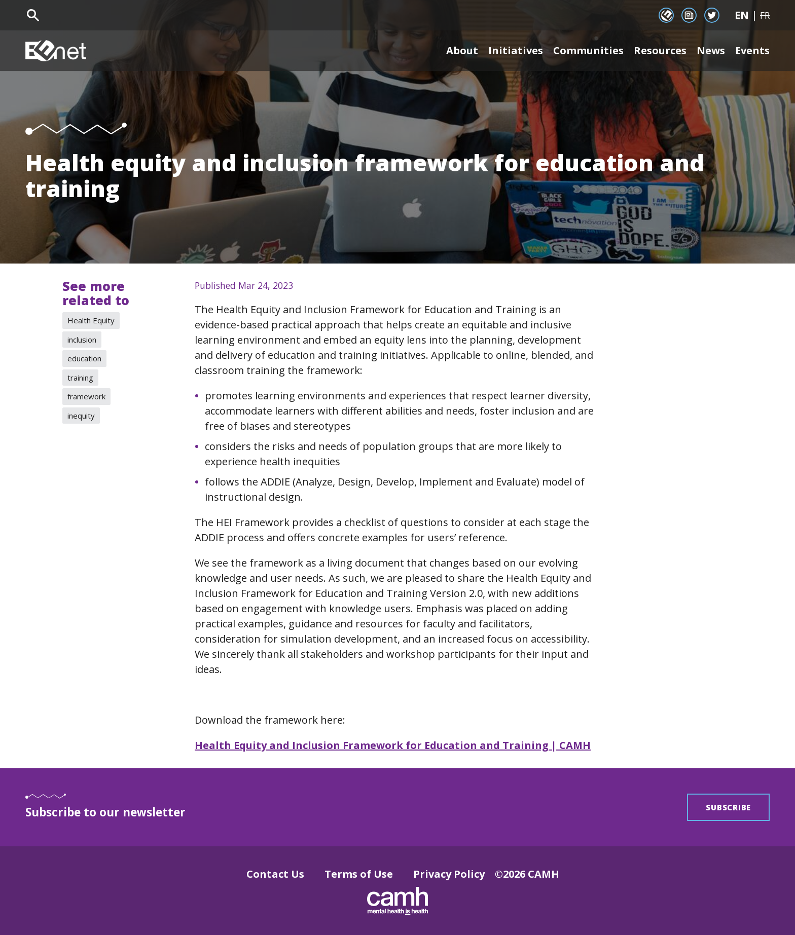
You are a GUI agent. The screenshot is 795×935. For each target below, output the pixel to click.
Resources (660, 50)
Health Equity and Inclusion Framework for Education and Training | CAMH (393, 745)
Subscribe (728, 807)
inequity (81, 415)
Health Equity (91, 320)
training (80, 377)
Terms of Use (358, 874)
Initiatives (515, 50)
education (84, 358)
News (711, 50)
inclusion (81, 339)
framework (86, 396)
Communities (588, 50)
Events (752, 50)
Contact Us (275, 874)
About (462, 50)
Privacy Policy (449, 874)
